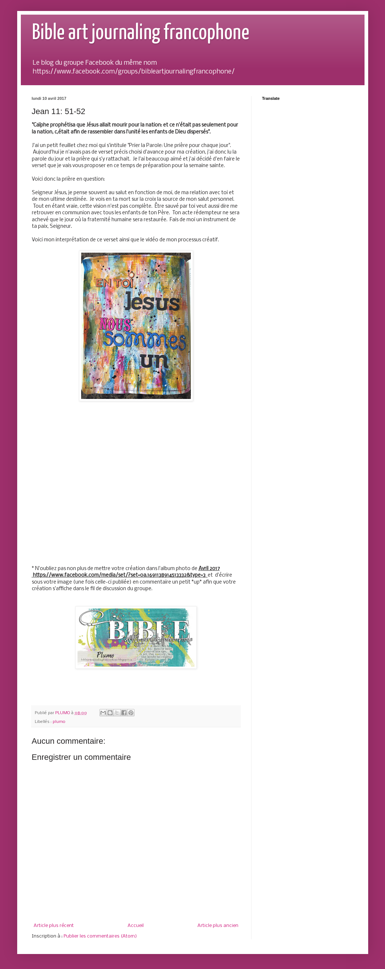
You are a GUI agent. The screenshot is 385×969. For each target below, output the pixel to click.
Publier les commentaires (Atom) (100, 936)
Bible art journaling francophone (140, 33)
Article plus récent (54, 925)
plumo (59, 722)
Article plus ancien (217, 925)
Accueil (136, 925)
